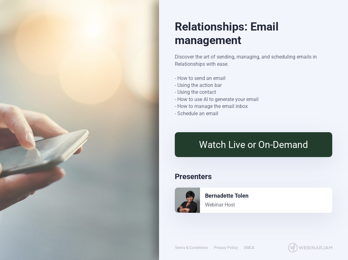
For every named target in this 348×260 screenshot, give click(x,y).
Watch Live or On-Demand (253, 144)
